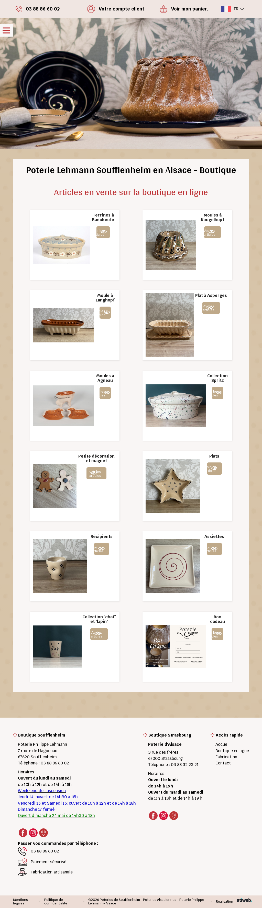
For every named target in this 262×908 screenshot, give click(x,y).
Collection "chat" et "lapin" (99, 619)
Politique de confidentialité (55, 901)
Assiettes (214, 536)
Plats (214, 456)
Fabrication (226, 757)
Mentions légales (20, 901)
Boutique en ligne (232, 750)
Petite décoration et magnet (96, 458)
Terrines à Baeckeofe (103, 217)
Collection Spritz (217, 378)
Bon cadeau (217, 619)
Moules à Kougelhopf (212, 217)
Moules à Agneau (105, 378)
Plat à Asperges (211, 295)
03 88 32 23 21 (185, 764)
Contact (223, 763)
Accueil (222, 744)
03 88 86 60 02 (55, 763)
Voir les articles (100, 233)
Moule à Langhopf (105, 298)
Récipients (102, 536)
